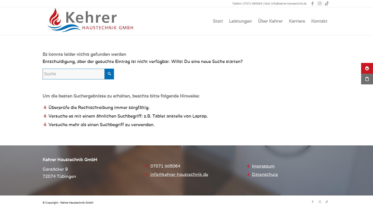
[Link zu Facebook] (312, 3)
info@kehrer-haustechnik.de (179, 174)
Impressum (263, 166)
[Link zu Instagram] (319, 3)
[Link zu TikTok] (326, 3)
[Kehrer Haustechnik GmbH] (90, 21)
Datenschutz (265, 174)
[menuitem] (218, 21)
